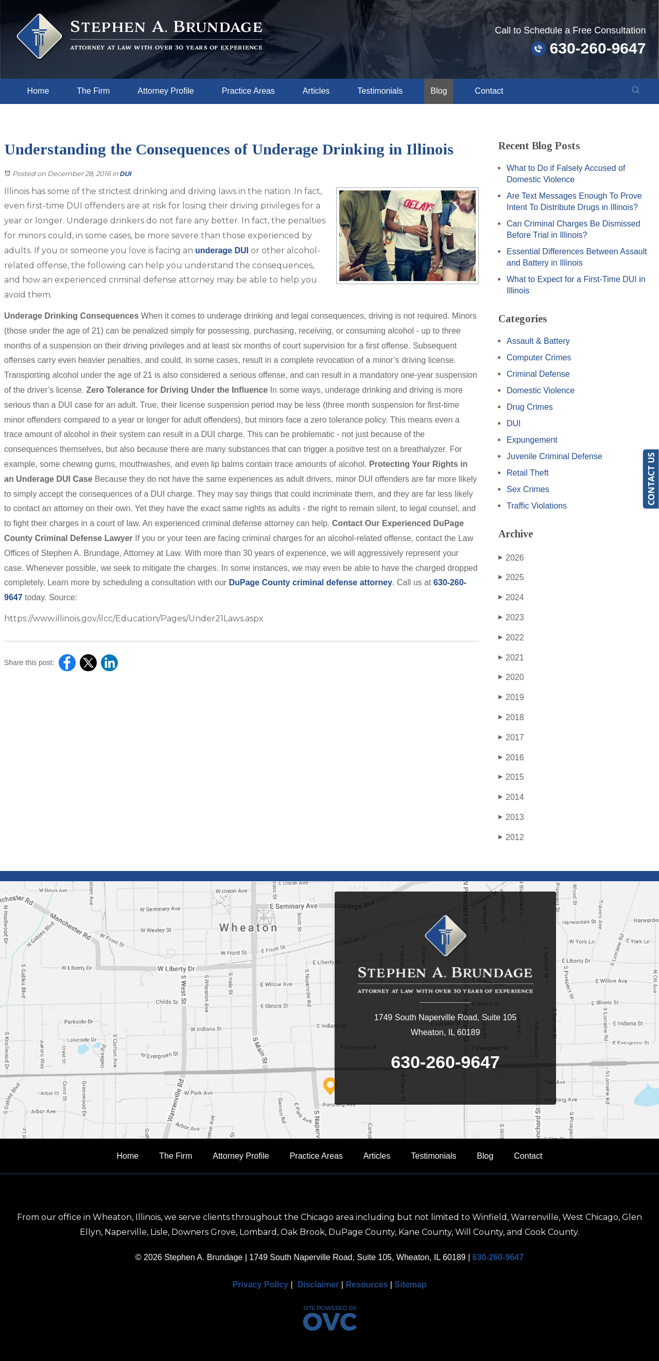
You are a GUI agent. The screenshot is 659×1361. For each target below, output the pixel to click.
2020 (511, 677)
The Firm (93, 90)
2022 (511, 638)
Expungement (532, 439)
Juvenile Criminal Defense (554, 456)
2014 (511, 797)
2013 (511, 817)
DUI (125, 174)
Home (38, 90)
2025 (511, 577)
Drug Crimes (530, 407)
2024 (511, 597)
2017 (511, 737)
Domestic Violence (541, 390)
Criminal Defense (538, 374)
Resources (366, 1284)
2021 (511, 658)
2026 (511, 558)
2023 (511, 617)
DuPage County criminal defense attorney (310, 582)
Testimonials (380, 90)
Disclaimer (318, 1284)
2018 (511, 717)
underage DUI (222, 250)
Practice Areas (248, 90)
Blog (438, 90)
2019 (511, 697)
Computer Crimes (539, 357)
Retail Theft (528, 472)
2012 (511, 837)
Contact (489, 90)
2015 (511, 777)
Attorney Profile (165, 90)
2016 (511, 758)
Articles (316, 90)
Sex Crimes (528, 489)
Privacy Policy (260, 1284)
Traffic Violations (537, 505)
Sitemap (410, 1284)
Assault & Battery (538, 341)
